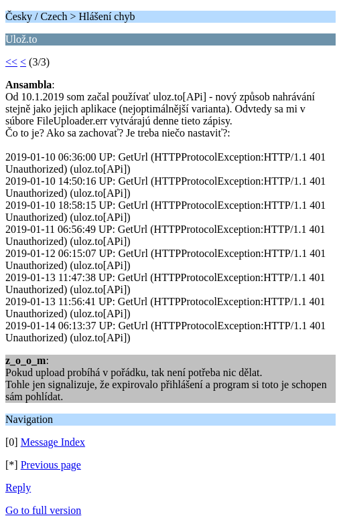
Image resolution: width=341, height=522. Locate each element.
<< (11, 62)
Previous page (51, 464)
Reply (18, 487)
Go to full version (43, 510)
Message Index (53, 442)
